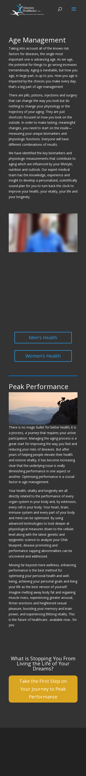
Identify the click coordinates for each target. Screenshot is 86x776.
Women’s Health (43, 356)
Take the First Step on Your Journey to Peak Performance (43, 689)
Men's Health (43, 337)
